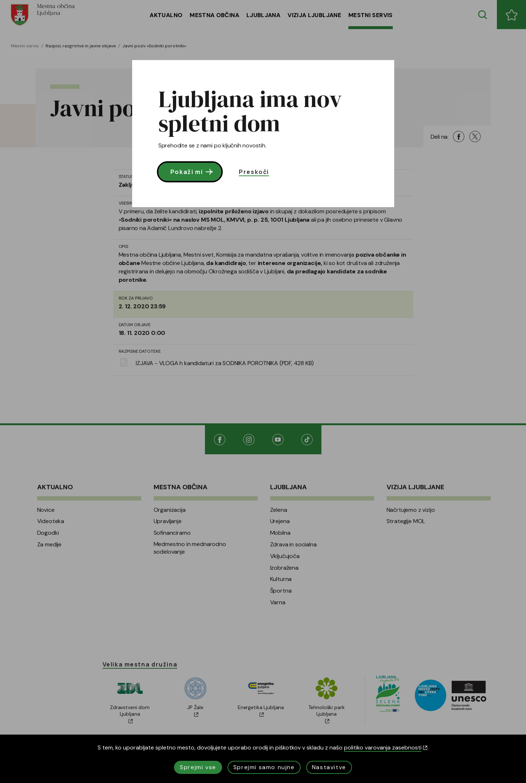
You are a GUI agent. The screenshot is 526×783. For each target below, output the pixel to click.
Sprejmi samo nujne (264, 767)
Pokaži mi (192, 172)
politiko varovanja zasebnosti (385, 747)
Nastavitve (329, 767)
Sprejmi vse (198, 767)
